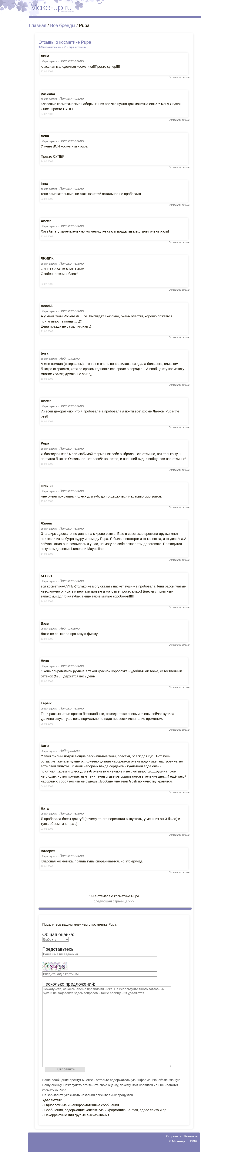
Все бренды (62, 25)
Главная (37, 25)
